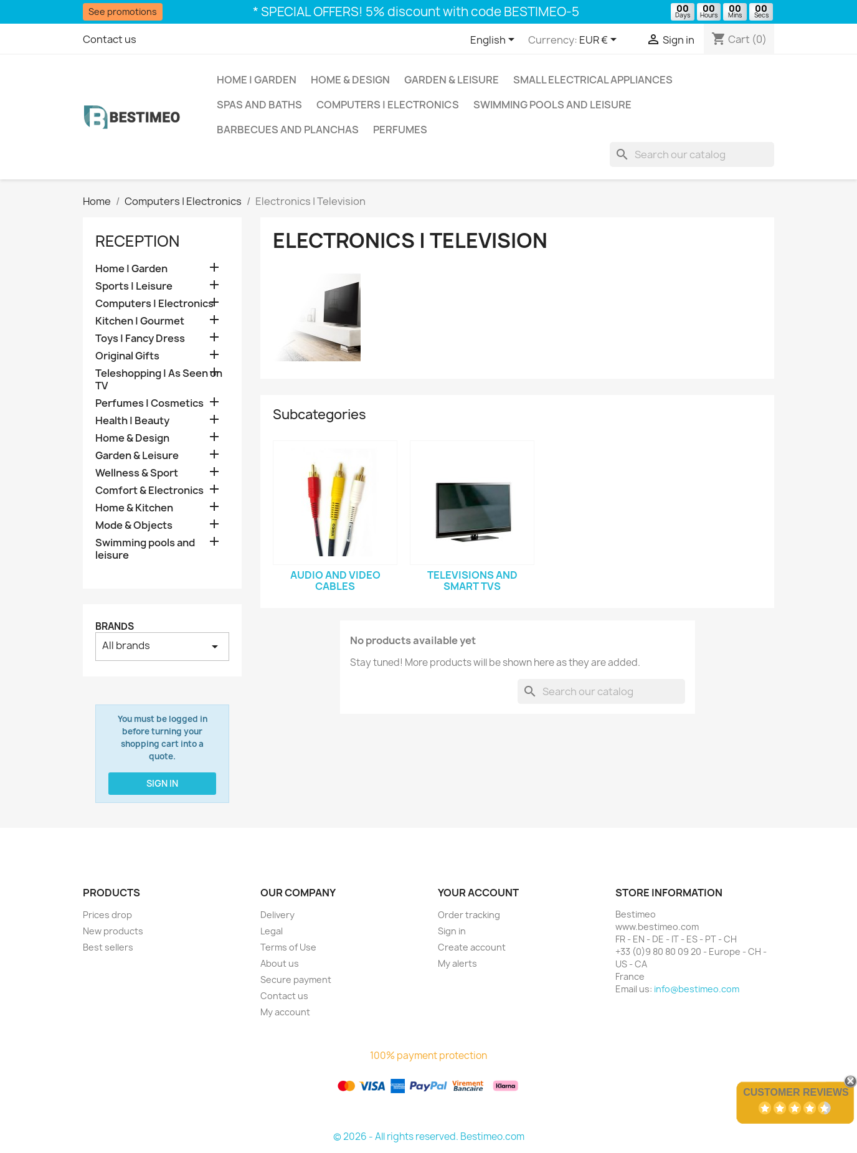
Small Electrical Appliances (593, 80)
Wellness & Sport (136, 473)
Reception (137, 241)
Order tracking (469, 915)
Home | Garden (256, 80)
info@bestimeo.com (696, 989)
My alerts (457, 963)
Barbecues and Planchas (288, 129)
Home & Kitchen (134, 508)
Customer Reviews (796, 1092)
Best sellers (108, 947)
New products (113, 931)
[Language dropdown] (494, 40)
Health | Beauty (132, 420)
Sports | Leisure (134, 286)
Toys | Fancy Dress (140, 338)
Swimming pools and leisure (552, 105)
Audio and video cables (335, 580)
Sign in (162, 783)
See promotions (122, 11)
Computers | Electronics (387, 105)
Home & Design (350, 80)
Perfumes (400, 129)
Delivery (277, 915)
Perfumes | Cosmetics (149, 403)
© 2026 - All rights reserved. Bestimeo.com (428, 1136)
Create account (472, 947)
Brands (114, 626)
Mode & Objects (134, 525)
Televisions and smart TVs (472, 580)
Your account (478, 892)
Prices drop (107, 915)
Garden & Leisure (451, 80)
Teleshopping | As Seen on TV (158, 379)
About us (279, 963)
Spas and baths (259, 105)
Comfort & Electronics (149, 490)
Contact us (109, 39)
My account (285, 1012)
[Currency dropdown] (600, 40)
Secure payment (295, 979)
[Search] (692, 154)
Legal (271, 931)
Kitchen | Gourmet (139, 321)
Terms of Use (288, 947)
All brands (162, 646)
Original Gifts (127, 356)
